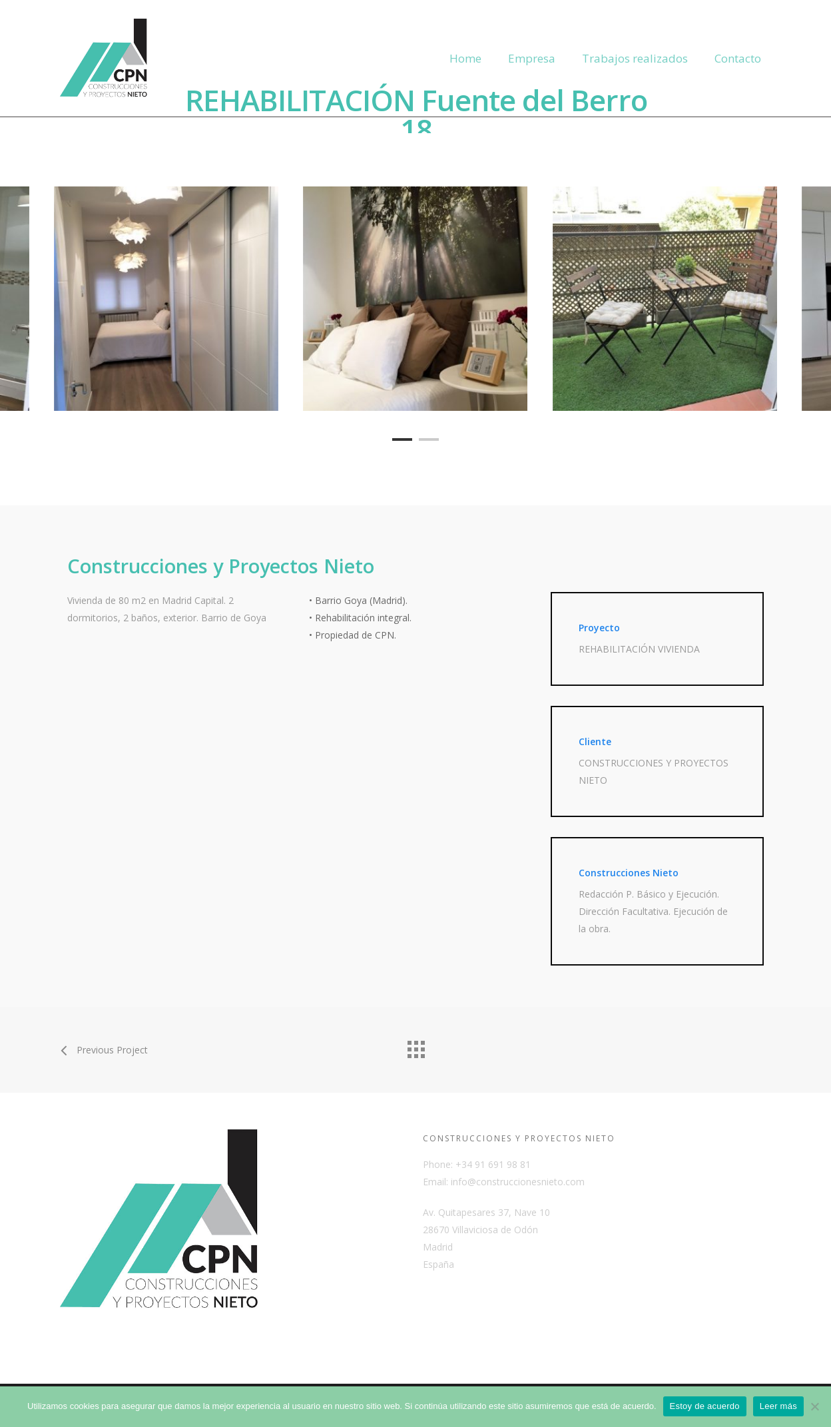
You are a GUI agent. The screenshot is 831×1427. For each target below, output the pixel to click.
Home (465, 58)
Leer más (778, 1406)
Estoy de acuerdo (705, 1406)
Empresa (531, 58)
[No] (814, 1406)
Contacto (737, 58)
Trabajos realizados (635, 58)
